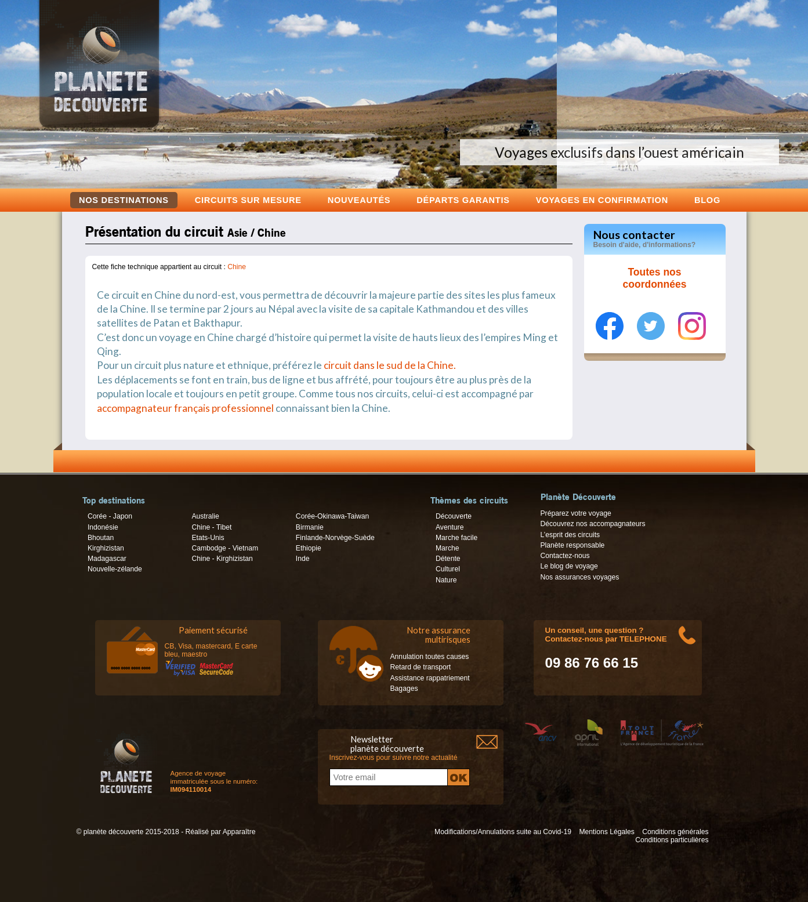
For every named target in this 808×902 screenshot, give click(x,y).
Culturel (448, 569)
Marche (447, 548)
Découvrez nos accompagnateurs (593, 524)
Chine (236, 267)
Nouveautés (359, 199)
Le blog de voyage (569, 566)
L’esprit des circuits (570, 535)
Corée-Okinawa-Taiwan (332, 516)
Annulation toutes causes (429, 657)
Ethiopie (308, 548)
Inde (303, 559)
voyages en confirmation (602, 199)
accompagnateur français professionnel (185, 408)
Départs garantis (462, 199)
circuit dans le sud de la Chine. (390, 365)
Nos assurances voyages (580, 577)
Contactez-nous (565, 556)
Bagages (404, 688)
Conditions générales (675, 832)
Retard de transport (420, 667)
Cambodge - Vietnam (224, 548)
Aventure (449, 527)
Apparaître (239, 832)
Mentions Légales (606, 832)
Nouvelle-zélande (115, 569)
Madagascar (107, 559)
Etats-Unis (207, 538)
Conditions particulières (671, 840)
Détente (448, 559)
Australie (205, 516)
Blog (707, 199)
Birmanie (310, 527)
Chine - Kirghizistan (221, 559)
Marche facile (456, 538)
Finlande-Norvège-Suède (335, 538)
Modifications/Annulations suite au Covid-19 (502, 832)
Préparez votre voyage (576, 513)
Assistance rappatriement (430, 678)
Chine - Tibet (211, 527)
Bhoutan (101, 538)
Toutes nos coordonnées (655, 278)
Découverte (454, 516)
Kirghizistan (106, 548)
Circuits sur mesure (248, 199)
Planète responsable (573, 545)
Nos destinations (124, 200)
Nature (446, 580)
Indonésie (103, 527)
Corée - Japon (110, 516)
